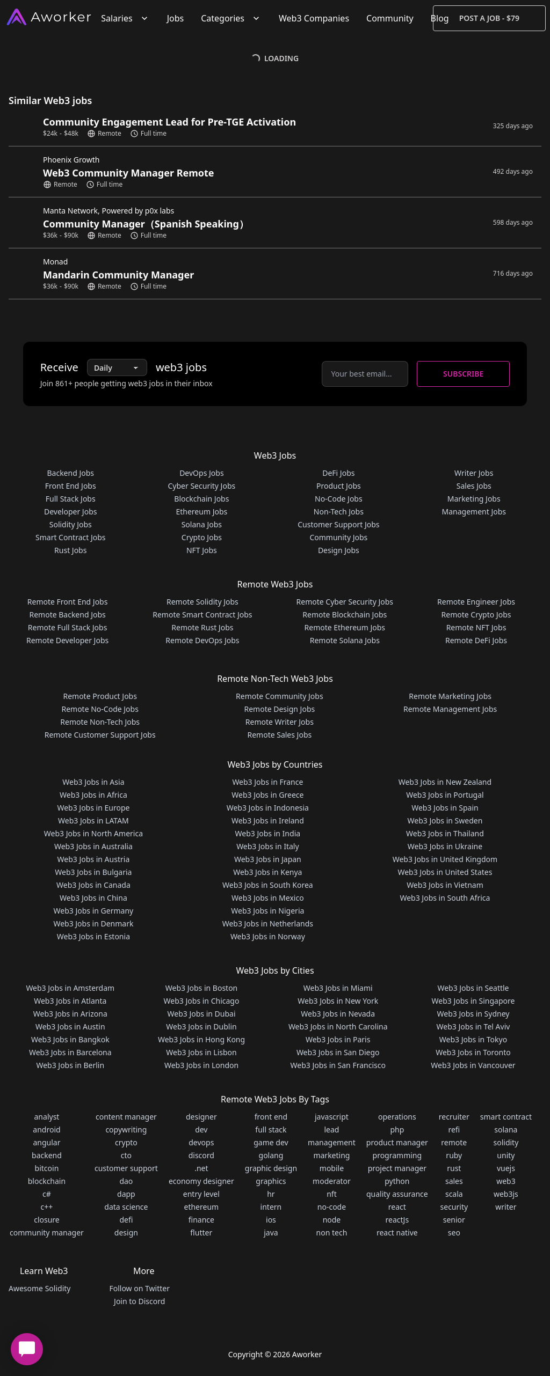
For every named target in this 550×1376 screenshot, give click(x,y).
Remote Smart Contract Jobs (202, 614)
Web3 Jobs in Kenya (267, 872)
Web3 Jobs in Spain (444, 808)
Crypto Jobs (202, 537)
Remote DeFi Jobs (476, 640)
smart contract (506, 1117)
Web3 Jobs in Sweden (445, 820)
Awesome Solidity (39, 1288)
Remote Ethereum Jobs (345, 627)
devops (201, 1142)
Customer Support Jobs (338, 524)
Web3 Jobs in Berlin (70, 1065)
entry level (201, 1194)
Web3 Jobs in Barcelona (70, 1052)
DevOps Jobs (201, 473)
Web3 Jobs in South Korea (267, 885)
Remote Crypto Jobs (476, 614)
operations (397, 1117)
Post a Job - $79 (489, 18)
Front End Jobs (70, 486)
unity (506, 1155)
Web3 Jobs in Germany (94, 911)
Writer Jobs (473, 473)
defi (126, 1220)
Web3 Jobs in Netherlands (267, 923)
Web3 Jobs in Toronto (473, 1052)
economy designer (201, 1181)
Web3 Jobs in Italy (267, 846)
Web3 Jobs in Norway (267, 936)
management (332, 1142)
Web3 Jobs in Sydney (473, 1014)
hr (270, 1194)
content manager (126, 1117)
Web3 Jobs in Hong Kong (201, 1039)
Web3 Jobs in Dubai (202, 1014)
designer (201, 1117)
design (126, 1232)
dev (201, 1129)
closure (47, 1220)
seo (454, 1232)
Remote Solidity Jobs (202, 602)
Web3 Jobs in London (201, 1065)
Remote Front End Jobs (67, 602)
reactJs (397, 1220)
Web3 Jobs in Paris (338, 1039)
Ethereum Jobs (201, 511)
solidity (505, 1142)
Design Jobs (338, 550)
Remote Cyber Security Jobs (344, 602)
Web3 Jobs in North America (93, 833)
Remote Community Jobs (279, 696)
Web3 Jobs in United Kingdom (445, 859)
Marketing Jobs (474, 499)
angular (46, 1142)
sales (454, 1181)
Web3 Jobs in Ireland (267, 820)
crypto (126, 1142)
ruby (454, 1155)
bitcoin (47, 1168)
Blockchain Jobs (201, 499)
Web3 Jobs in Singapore (473, 1001)
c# (46, 1194)
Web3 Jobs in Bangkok (70, 1039)
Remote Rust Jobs (202, 627)
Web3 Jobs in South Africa (445, 898)
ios (271, 1220)
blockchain (47, 1181)
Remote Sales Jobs (279, 735)
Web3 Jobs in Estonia (93, 936)
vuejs (506, 1168)
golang (271, 1155)
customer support (126, 1168)
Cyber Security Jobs (202, 486)
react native (397, 1232)
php (397, 1129)
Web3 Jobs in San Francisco (338, 1065)
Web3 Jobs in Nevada (338, 1014)
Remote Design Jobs (279, 709)
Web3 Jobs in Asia (93, 782)
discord (201, 1155)
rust (454, 1168)
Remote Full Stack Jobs (67, 627)
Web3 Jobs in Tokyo (473, 1039)
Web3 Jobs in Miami (338, 988)
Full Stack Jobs (71, 499)
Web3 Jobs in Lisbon (201, 1052)
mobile (332, 1168)
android (46, 1129)
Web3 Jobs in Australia (93, 846)
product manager (397, 1142)
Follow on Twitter (139, 1288)
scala (454, 1194)
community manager (47, 1232)
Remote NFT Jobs (476, 627)
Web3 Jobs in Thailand (445, 833)
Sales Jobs (474, 486)
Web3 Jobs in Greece (267, 795)
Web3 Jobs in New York (338, 1001)
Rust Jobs (70, 550)
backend (47, 1155)
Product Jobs (338, 486)
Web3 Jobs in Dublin (201, 1026)
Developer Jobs (70, 511)
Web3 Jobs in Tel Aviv (473, 1026)
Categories (231, 18)
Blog (440, 18)
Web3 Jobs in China (93, 898)
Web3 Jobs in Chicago (202, 1001)
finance (201, 1220)
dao (126, 1181)
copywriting (126, 1129)
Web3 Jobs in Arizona (70, 1014)
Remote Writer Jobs (279, 722)
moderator (332, 1181)
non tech (332, 1232)
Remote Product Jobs (99, 696)
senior (454, 1220)
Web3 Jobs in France (267, 782)
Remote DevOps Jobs (202, 640)
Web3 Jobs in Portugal (445, 795)
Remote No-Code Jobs (99, 709)
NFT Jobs (201, 550)
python (397, 1181)
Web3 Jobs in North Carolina (338, 1026)
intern (271, 1207)
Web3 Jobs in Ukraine (445, 846)
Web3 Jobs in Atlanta (70, 1001)
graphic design (271, 1168)
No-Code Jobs (339, 499)
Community (390, 18)
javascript (332, 1117)
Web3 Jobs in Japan (267, 859)
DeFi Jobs (338, 473)
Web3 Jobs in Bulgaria (93, 872)
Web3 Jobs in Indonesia (268, 808)
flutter (201, 1232)
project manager (397, 1168)
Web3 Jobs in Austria (93, 859)
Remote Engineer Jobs (476, 602)
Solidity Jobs (70, 524)
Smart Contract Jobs (70, 537)
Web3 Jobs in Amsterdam (70, 988)
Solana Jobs (202, 524)
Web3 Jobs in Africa (93, 795)
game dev (271, 1142)
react (397, 1207)
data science (126, 1207)
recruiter (454, 1117)
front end (271, 1117)
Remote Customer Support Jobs (100, 735)
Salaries (125, 18)
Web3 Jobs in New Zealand (445, 782)
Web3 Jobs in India (268, 833)
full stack (270, 1129)
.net (201, 1168)
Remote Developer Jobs (67, 640)
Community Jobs (338, 537)
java (271, 1232)
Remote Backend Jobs (67, 614)
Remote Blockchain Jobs (344, 614)
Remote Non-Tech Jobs (100, 722)
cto (126, 1155)
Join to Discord (139, 1301)
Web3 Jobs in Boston (201, 988)
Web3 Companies (314, 18)
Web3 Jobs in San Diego (338, 1052)
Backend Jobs (70, 473)
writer (505, 1207)
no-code (331, 1207)
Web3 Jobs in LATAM (93, 820)
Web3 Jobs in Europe (93, 808)
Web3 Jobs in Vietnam (445, 885)
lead (331, 1129)
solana (505, 1129)
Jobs (175, 18)
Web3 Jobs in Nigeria (267, 911)
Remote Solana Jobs (345, 640)
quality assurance (397, 1194)
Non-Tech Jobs (339, 511)
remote (454, 1142)
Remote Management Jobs (450, 709)
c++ (47, 1207)
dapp (126, 1194)
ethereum (201, 1207)
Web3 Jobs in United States (444, 872)
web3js (506, 1194)
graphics (271, 1181)
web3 (506, 1181)
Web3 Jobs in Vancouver (473, 1065)
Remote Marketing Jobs (450, 696)
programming (397, 1155)
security (454, 1207)
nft (332, 1194)
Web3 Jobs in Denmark (93, 923)
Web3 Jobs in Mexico (267, 898)
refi (454, 1129)
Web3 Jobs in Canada (93, 885)
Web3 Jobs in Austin (70, 1026)
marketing (331, 1155)
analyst (47, 1117)
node (332, 1220)
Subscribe (463, 374)
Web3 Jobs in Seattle (473, 988)
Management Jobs (474, 511)
